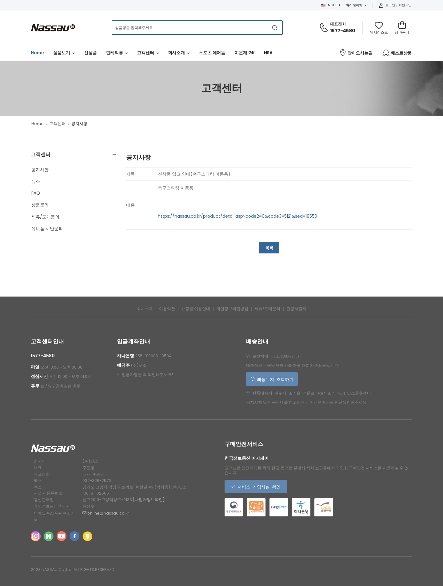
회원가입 (405, 4)
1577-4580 (342, 30)
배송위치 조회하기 (274, 379)
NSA (268, 53)
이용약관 (167, 309)
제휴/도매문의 (45, 217)
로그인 (387, 4)
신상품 (90, 53)
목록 (269, 248)
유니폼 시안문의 (47, 228)
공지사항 (40, 170)
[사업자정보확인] (149, 500)
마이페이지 (354, 5)
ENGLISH (330, 4)
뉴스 (35, 181)
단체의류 (114, 53)
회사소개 (176, 53)
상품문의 (40, 205)
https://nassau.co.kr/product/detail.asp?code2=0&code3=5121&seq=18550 (237, 216)
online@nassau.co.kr (105, 513)
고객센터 (145, 53)
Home (37, 53)
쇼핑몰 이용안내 (195, 309)
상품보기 (61, 53)
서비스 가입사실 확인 (258, 486)
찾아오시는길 (356, 52)
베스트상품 (397, 53)
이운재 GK (244, 53)
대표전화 (338, 24)
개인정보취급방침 (232, 309)
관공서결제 (296, 309)
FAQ (35, 193)
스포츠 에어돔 (212, 53)
